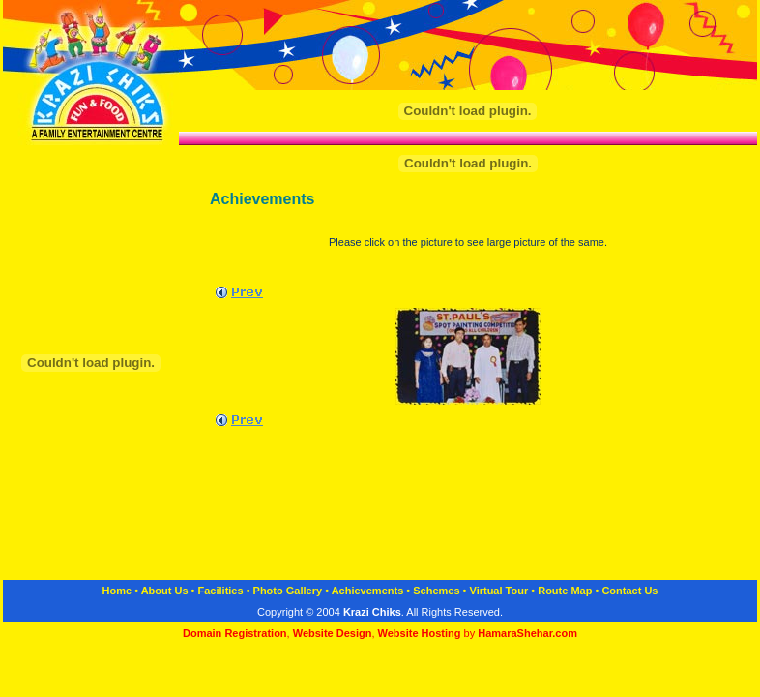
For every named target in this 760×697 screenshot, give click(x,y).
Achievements (368, 590)
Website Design (332, 633)
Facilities (221, 590)
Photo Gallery (288, 590)
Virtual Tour (499, 590)
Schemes (436, 590)
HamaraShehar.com (527, 633)
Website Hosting (421, 633)
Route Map (565, 590)
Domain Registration (235, 633)
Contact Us (629, 590)
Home (117, 590)
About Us (165, 590)
